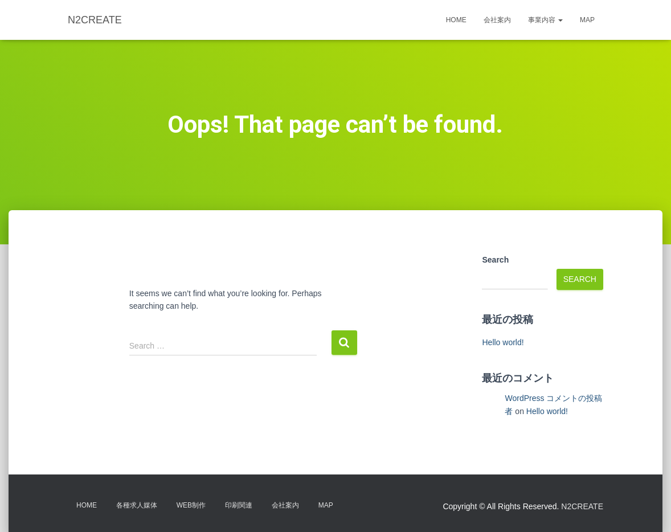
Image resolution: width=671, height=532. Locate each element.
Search (495, 259)
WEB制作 (191, 505)
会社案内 (497, 20)
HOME (456, 20)
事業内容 (545, 20)
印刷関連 (238, 505)
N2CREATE (582, 506)
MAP (587, 20)
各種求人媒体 (136, 505)
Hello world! (502, 342)
